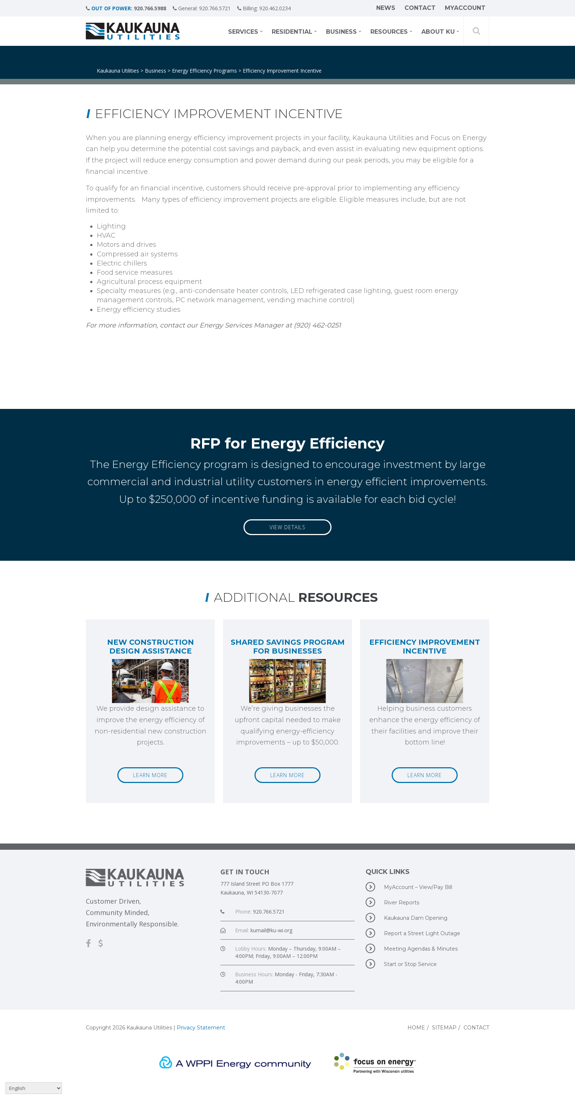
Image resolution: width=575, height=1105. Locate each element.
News (385, 8)
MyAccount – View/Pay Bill (409, 887)
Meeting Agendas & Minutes (412, 948)
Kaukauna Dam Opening (406, 917)
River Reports (392, 902)
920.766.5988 (150, 8)
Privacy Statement (201, 1027)
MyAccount (465, 8)
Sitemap (444, 1027)
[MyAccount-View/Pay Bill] (104, 943)
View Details (287, 527)
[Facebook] (92, 943)
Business (341, 32)
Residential (292, 32)
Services (243, 32)
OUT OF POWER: (111, 8)
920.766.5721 (217, 8)
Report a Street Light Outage (413, 933)
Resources (389, 32)
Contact (420, 8)
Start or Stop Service (401, 964)
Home (416, 1027)
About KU (438, 32)
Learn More (150, 775)
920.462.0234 (279, 8)
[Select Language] (34, 1088)
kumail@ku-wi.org (271, 930)
